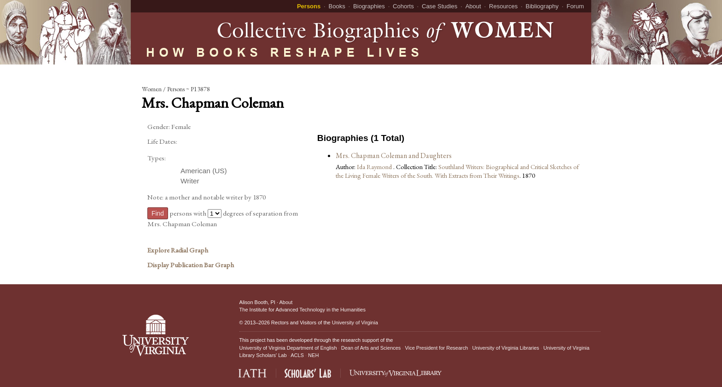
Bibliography (542, 6)
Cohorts (403, 6)
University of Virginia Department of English (288, 348)
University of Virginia (355, 322)
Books (337, 6)
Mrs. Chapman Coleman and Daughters (394, 155)
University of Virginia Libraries (505, 348)
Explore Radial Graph (177, 250)
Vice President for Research (436, 348)
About (473, 6)
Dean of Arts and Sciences (371, 348)
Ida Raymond (375, 166)
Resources (503, 6)
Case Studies (439, 6)
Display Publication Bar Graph (190, 265)
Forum (575, 6)
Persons (308, 6)
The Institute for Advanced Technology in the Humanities (302, 309)
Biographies (369, 6)
